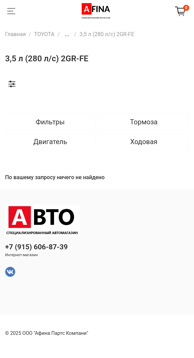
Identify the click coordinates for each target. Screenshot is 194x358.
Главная (15, 34)
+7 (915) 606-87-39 (36, 247)
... (67, 34)
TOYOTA (44, 34)
